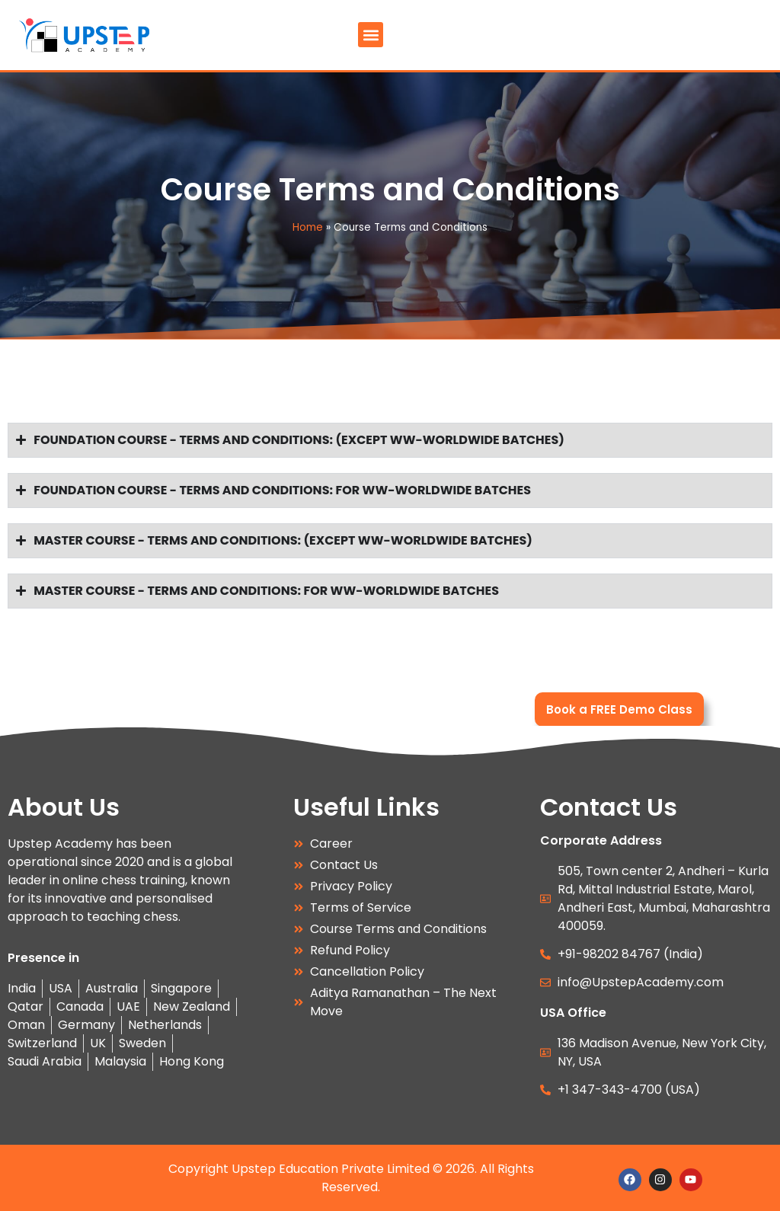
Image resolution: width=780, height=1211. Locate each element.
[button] (370, 34)
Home (307, 227)
